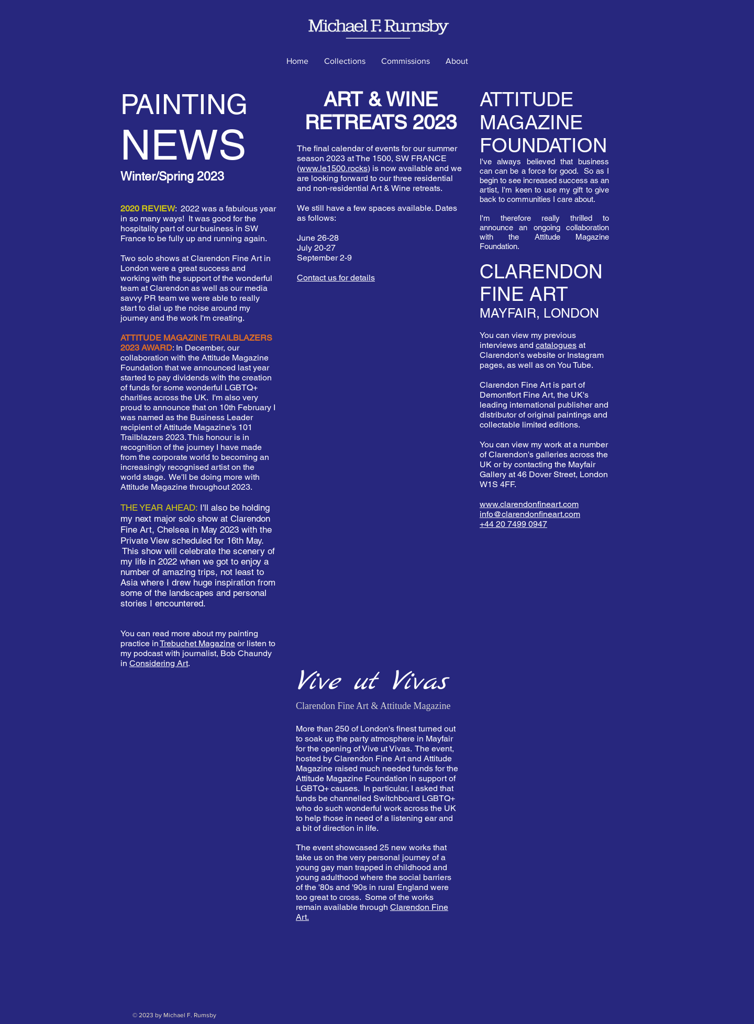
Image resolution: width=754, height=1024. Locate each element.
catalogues (556, 345)
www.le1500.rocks (334, 168)
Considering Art (158, 663)
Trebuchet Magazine (197, 643)
